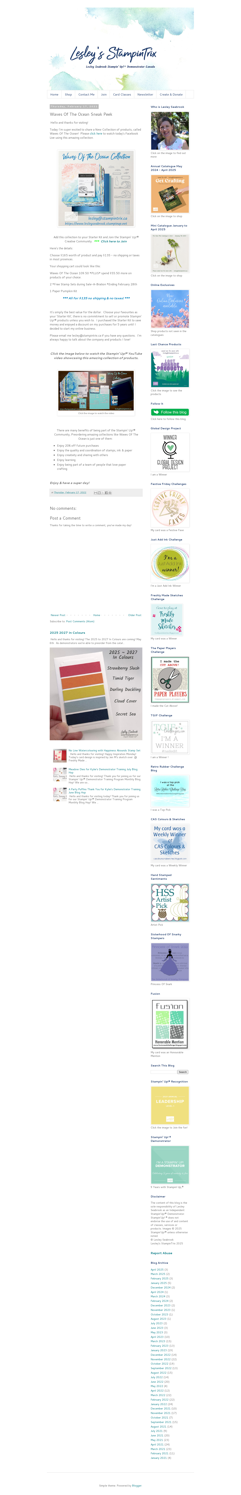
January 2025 (159, 1283)
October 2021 (159, 1417)
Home (54, 94)
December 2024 (161, 1287)
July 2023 (157, 1323)
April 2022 (157, 1390)
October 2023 (159, 1314)
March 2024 (158, 1296)
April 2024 (157, 1292)
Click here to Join (114, 241)
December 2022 (161, 1355)
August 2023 (158, 1319)
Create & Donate (171, 94)
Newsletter (145, 94)
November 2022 (161, 1359)
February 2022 (160, 1400)
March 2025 (158, 1274)
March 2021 (158, 1449)
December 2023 (161, 1305)
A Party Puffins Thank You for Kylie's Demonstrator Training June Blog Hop (104, 790)
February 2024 (160, 1301)
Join (104, 94)
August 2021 (158, 1426)
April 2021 (157, 1444)
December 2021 (161, 1408)
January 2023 (159, 1350)
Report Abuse (161, 1253)
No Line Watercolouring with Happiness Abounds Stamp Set (104, 750)
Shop (68, 94)
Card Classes (122, 94)
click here (96, 133)
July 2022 (157, 1377)
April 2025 (157, 1269)
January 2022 (159, 1404)
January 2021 (159, 1458)
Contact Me (86, 94)
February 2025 (160, 1278)
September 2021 (161, 1422)
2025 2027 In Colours (67, 632)
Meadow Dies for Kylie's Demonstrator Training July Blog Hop (103, 770)
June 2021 (157, 1435)
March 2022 (158, 1395)
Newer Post (58, 615)
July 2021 (157, 1431)
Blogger (137, 1485)
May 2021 (157, 1440)
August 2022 (158, 1373)
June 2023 (157, 1328)
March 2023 (158, 1341)
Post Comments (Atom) (80, 621)
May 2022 (157, 1386)
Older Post (134, 615)
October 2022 (159, 1364)
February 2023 (160, 1346)
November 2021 (161, 1413)
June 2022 (157, 1382)
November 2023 (161, 1310)
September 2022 (161, 1368)
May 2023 (157, 1332)
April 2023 (157, 1337)
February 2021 (160, 1453)
